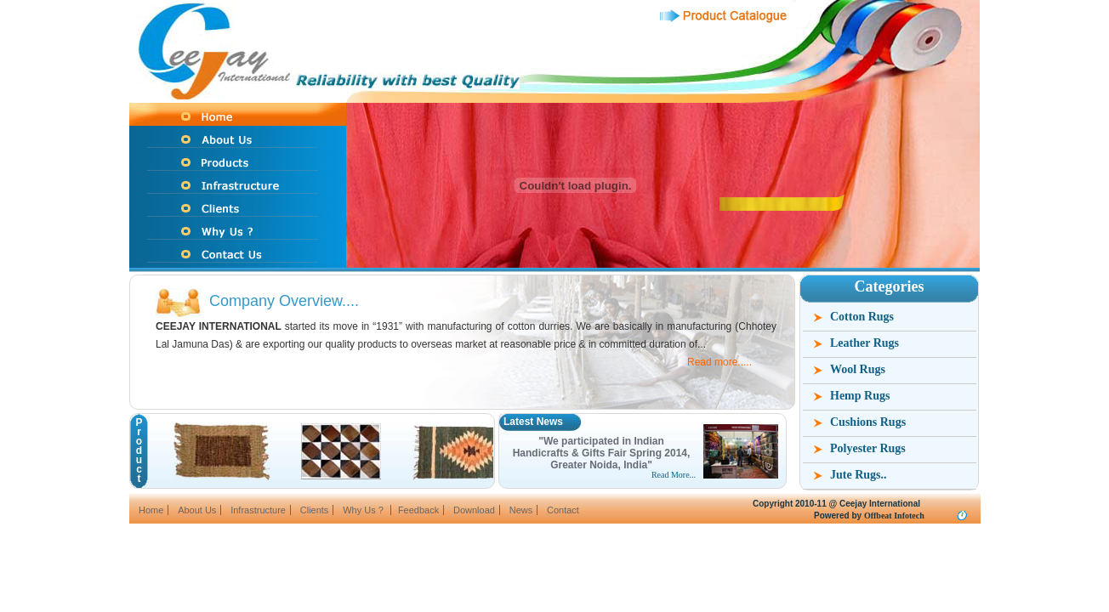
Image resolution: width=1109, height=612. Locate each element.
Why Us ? (364, 510)
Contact (563, 510)
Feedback (418, 510)
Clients (314, 510)
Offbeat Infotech (894, 515)
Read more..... (719, 362)
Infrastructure (258, 510)
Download (474, 510)
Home (151, 510)
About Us (197, 510)
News (521, 510)
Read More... (673, 474)
